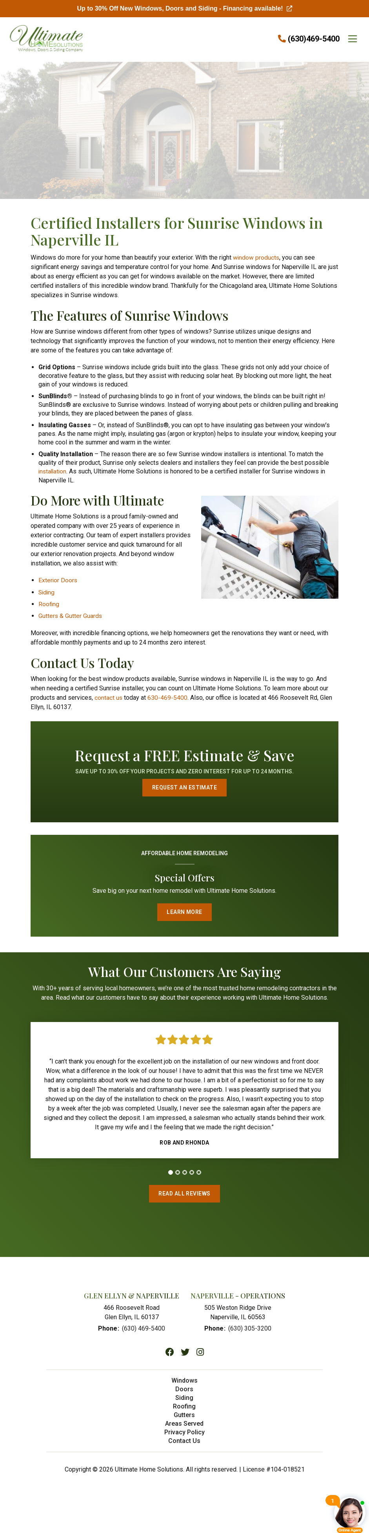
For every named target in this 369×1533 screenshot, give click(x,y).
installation (53, 471)
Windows (184, 1384)
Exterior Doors (58, 579)
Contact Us (184, 1444)
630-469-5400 (168, 697)
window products (256, 257)
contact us (109, 697)
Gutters (184, 1419)
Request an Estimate (184, 787)
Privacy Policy (184, 1436)
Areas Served (184, 1427)
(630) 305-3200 (249, 1332)
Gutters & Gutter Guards (70, 615)
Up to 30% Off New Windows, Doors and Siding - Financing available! (184, 8)
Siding (47, 591)
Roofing (49, 603)
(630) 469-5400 (143, 1332)
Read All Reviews (184, 1196)
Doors (184, 1393)
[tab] (170, 1174)
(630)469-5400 (314, 38)
